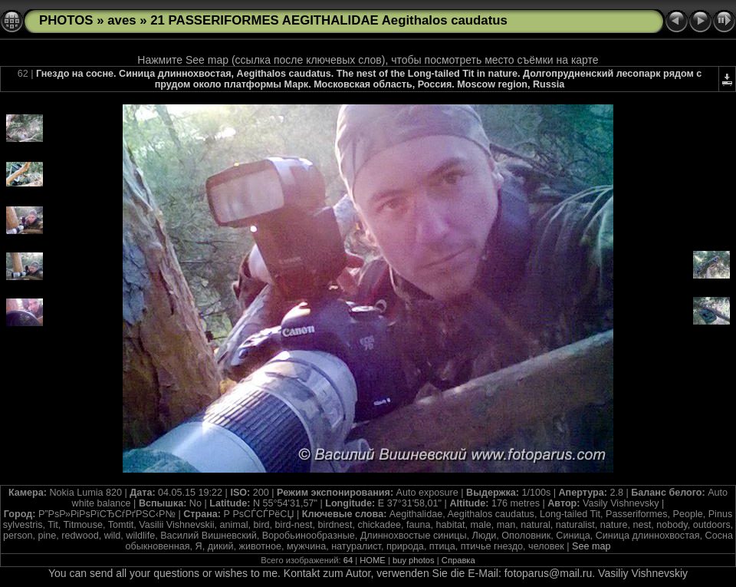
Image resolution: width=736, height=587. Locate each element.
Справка (458, 560)
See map (591, 546)
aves (121, 20)
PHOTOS (66, 20)
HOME (373, 560)
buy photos (414, 560)
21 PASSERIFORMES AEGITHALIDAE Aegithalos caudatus (329, 20)
